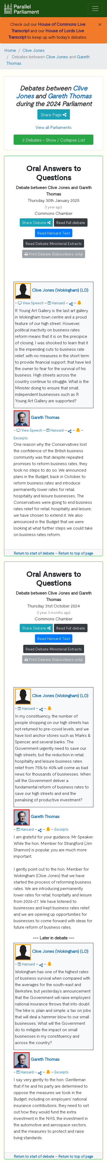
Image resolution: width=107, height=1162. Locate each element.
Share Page (53, 114)
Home (10, 50)
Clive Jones (33, 50)
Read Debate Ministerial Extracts (54, 243)
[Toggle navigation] (95, 8)
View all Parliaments (53, 127)
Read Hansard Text (53, 233)
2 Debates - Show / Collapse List (53, 140)
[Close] (100, 23)
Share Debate (36, 222)
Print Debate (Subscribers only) (54, 253)
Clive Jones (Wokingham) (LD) (60, 290)
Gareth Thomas (69, 95)
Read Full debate (70, 222)
